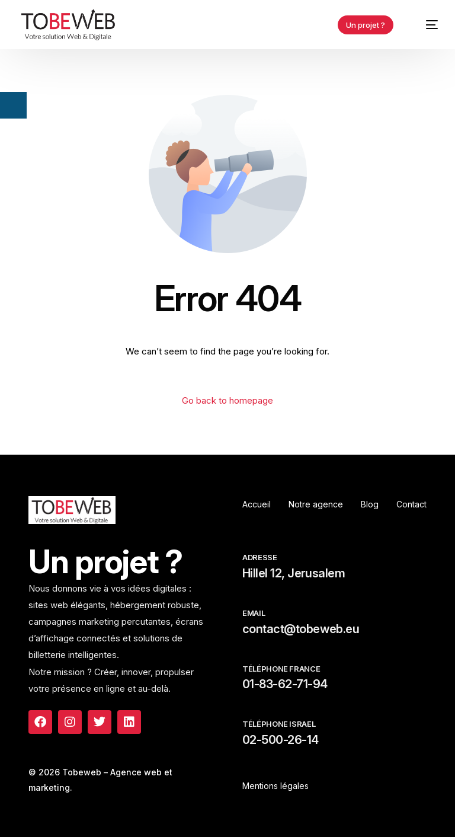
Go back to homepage (227, 400)
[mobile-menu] (425, 24)
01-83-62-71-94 (284, 684)
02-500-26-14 (280, 740)
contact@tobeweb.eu (300, 629)
